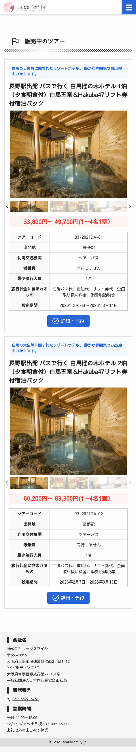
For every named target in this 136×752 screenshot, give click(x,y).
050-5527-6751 (25, 698)
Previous (10, 208)
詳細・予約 (68, 321)
